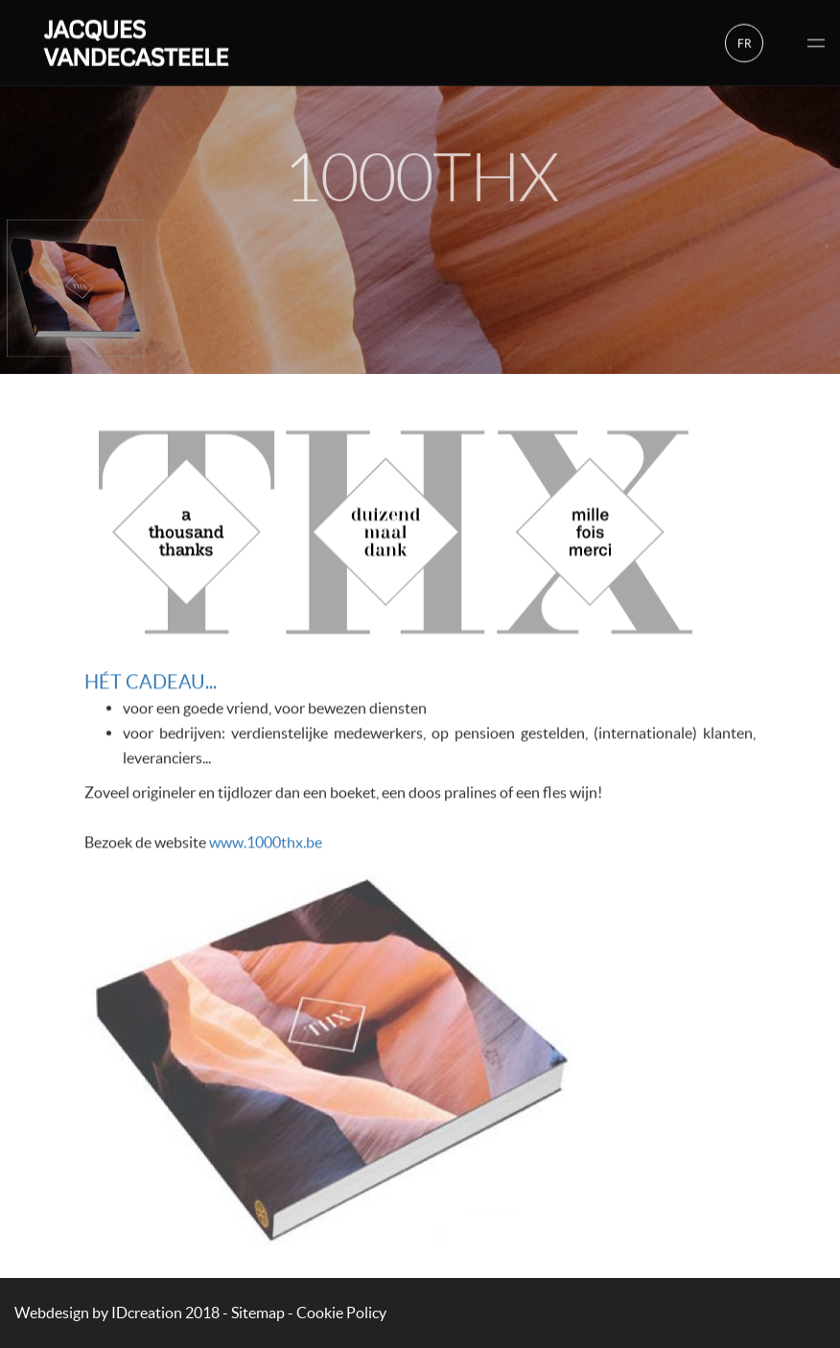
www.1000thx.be (265, 844)
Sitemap (258, 1312)
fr (744, 41)
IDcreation (98, 1312)
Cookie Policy (341, 1312)
